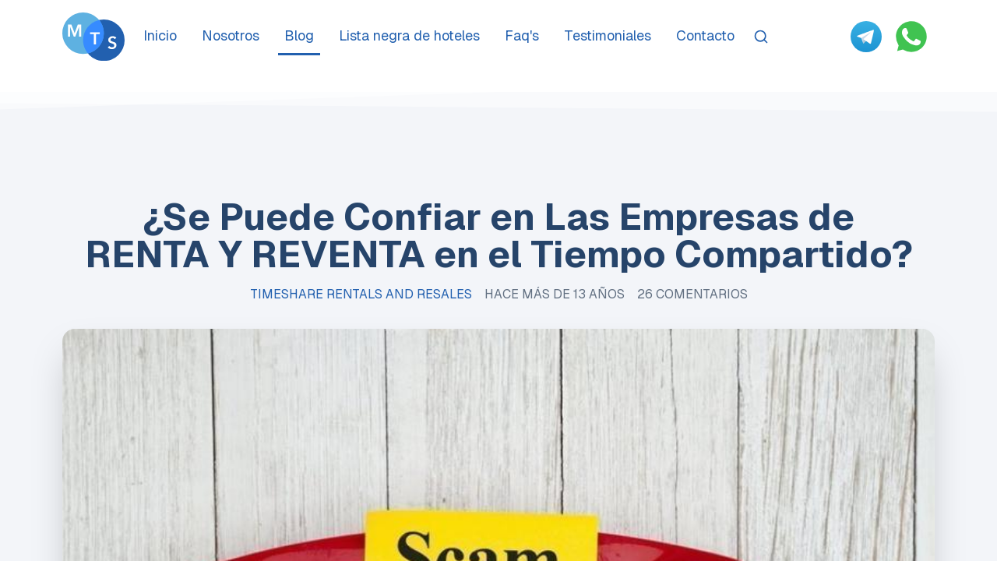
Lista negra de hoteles (409, 35)
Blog (299, 35)
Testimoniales (607, 35)
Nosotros (230, 35)
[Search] (761, 36)
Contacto (705, 35)
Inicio (160, 35)
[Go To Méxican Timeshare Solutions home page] (93, 36)
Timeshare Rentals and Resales (361, 294)
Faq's (522, 35)
